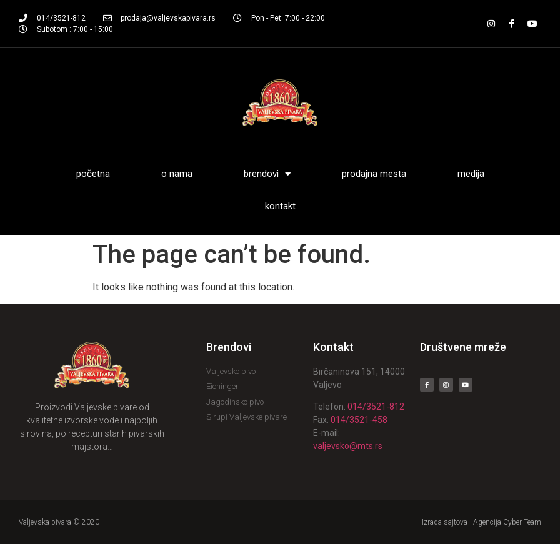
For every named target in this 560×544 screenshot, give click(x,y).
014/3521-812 (376, 407)
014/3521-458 (359, 420)
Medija (471, 173)
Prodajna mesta (374, 173)
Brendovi (267, 174)
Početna (93, 173)
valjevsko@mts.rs (347, 446)
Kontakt (280, 206)
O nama (176, 173)
